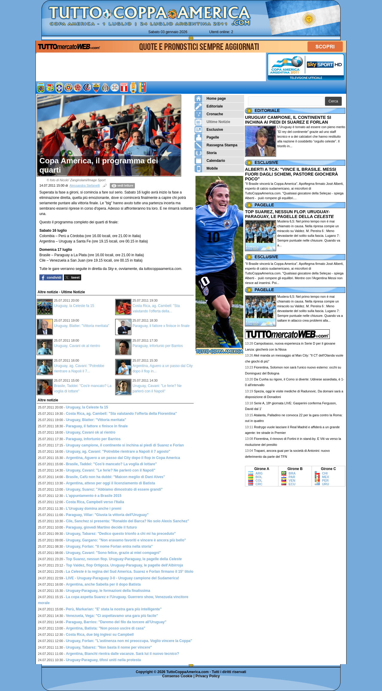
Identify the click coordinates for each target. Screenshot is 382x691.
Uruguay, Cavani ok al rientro (77, 346)
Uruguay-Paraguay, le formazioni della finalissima (108, 591)
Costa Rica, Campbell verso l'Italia (95, 502)
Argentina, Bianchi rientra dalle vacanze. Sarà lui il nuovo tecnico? (122, 654)
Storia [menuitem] (206, 153)
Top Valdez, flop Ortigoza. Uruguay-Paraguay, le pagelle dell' (124, 565)
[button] (333, 101)
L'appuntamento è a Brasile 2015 (93, 496)
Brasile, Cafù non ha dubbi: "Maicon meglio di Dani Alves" (115, 477)
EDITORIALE (267, 110)
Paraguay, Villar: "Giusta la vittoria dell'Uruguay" (107, 515)
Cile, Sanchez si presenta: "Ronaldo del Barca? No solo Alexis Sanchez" (127, 521)
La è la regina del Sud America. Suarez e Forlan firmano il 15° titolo (129, 571)
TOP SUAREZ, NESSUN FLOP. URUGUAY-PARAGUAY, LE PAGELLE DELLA (289, 214)
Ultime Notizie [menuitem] (212, 122)
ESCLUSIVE (266, 162)
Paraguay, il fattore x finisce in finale (161, 326)
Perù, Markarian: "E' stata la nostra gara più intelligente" (114, 609)
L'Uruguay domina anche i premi (93, 508)
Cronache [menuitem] (209, 114)
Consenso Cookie (177, 676)
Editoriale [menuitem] (209, 106)
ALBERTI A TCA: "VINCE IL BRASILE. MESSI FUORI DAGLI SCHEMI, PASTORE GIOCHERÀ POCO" (291, 174)
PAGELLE (264, 204)
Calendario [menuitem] (210, 161)
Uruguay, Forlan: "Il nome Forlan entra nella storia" (109, 546)
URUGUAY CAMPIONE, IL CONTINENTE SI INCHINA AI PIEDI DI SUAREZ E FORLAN (288, 120)
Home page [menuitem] (210, 98)
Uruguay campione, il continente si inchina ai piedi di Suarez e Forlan (125, 445)
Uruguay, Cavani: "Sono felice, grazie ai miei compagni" (113, 553)
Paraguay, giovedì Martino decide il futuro (101, 527)
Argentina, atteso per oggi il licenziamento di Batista (110, 483)
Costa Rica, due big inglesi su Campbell (100, 634)
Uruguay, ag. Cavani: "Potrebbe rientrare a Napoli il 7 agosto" (118, 451)
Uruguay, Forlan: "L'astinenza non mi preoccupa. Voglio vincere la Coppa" (129, 641)
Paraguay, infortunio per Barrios (158, 346)
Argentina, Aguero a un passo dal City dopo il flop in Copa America (123, 458)
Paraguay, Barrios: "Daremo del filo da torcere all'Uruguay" (116, 622)
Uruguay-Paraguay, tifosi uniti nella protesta (103, 660)
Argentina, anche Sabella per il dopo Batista (103, 584)
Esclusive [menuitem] (209, 129)
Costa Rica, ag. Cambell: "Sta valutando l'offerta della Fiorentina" (121, 413)
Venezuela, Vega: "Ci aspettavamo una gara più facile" (112, 616)
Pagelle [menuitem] (207, 137)
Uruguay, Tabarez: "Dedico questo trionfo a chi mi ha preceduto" (121, 534)
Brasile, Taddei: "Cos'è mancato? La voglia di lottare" (111, 464)
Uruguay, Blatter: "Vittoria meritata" (81, 326)
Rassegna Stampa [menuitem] (216, 145)
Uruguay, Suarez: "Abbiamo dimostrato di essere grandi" (114, 489)
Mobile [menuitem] (206, 168)
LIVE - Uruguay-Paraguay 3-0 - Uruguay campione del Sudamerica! (122, 578)
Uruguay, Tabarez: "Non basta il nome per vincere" (109, 647)
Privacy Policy (207, 676)
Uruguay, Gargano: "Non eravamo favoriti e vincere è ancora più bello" (126, 540)
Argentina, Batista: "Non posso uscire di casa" (105, 628)
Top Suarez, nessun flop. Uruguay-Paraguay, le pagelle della (124, 559)
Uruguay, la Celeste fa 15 (74, 306)
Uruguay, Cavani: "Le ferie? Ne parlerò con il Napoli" (110, 470)
